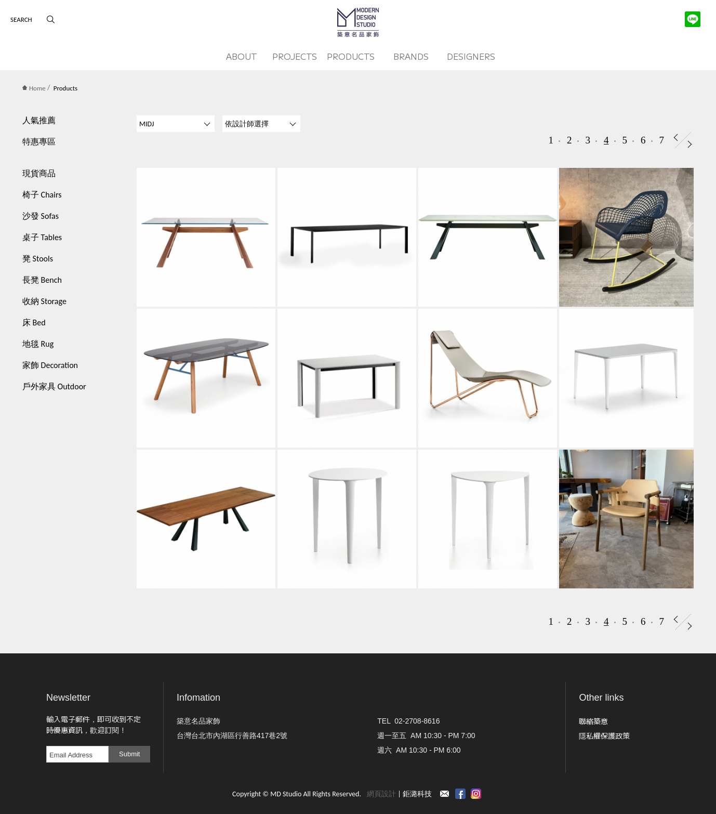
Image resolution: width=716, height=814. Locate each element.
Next (690, 144)
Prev (676, 137)
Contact (445, 794)
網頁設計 (381, 794)
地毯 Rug (38, 344)
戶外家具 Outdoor (54, 386)
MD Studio (358, 22)
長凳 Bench (42, 280)
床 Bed (34, 322)
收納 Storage (44, 301)
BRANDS (411, 56)
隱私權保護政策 (604, 735)
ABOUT (241, 56)
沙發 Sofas (40, 216)
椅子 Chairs (41, 195)
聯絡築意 (593, 721)
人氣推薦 (39, 120)
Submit (129, 754)
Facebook (460, 794)
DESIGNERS (471, 56)
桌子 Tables (42, 237)
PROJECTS (294, 56)
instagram (476, 794)
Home (34, 88)
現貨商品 (39, 173)
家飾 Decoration (50, 365)
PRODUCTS (351, 56)
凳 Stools (37, 259)
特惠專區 (39, 142)
